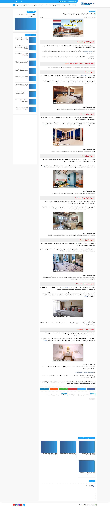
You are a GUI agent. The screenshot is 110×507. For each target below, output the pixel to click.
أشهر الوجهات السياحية (61, 5)
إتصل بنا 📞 (61, 1)
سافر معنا (81, 504)
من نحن (65, 1)
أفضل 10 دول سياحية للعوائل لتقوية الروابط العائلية (26, 16)
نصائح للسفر (28, 5)
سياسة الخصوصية (72, 1)
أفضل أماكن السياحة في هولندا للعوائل (84, 372)
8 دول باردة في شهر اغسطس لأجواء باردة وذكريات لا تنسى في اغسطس (21, 47)
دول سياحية (51, 5)
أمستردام (92, 11)
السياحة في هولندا (88, 51)
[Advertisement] (67, 418)
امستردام (77, 243)
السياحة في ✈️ (72, 5)
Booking (51, 83)
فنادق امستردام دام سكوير (86, 75)
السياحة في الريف (35, 5)
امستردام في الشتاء (66, 287)
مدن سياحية (45, 5)
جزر (41, 5)
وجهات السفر (20, 5)
